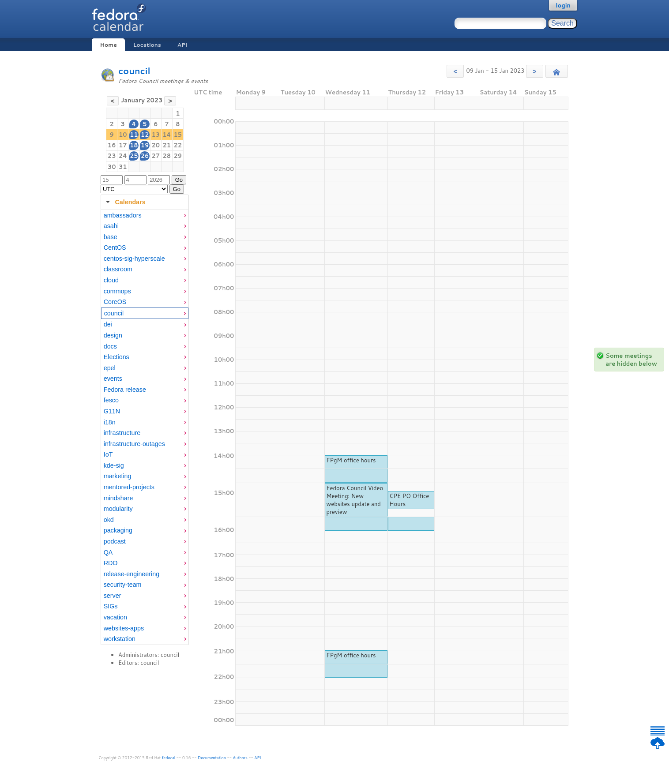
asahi (111, 225)
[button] (455, 71)
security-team (123, 584)
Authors (240, 758)
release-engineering (131, 574)
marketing (118, 476)
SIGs (111, 606)
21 (167, 145)
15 (178, 135)
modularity (118, 508)
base (110, 236)
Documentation (212, 758)
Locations (147, 45)
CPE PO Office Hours (409, 500)
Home (108, 45)
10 (123, 135)
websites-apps (124, 628)
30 (112, 167)
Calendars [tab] (124, 202)
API (182, 45)
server (112, 595)
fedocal (169, 758)
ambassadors (123, 215)
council (134, 71)
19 (145, 145)
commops (117, 291)
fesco (111, 400)
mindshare (118, 498)
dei (108, 324)
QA (108, 552)
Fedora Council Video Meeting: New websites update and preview (354, 500)
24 (123, 156)
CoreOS (115, 301)
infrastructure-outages (134, 443)
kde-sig (114, 465)
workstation (119, 638)
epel (110, 367)
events (113, 378)
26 (145, 156)
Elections (116, 356)
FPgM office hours (351, 460)
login (563, 5)
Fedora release (125, 389)
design (113, 335)
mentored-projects (129, 487)
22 (178, 145)
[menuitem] (144, 215)
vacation (115, 617)
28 (167, 156)
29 (178, 156)
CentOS (115, 247)
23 (112, 156)
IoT (108, 454)
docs (110, 346)
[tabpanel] (145, 427)
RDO (111, 562)
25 (134, 156)
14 (166, 135)
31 (123, 167)
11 (134, 135)
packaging (118, 530)
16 (112, 145)
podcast (115, 541)
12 (145, 135)
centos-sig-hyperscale (134, 258)
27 (155, 156)
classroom (118, 269)
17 (123, 145)
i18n (110, 422)
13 (155, 135)
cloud (111, 280)
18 (134, 145)
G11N (112, 411)
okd (109, 519)
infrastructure (122, 432)
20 (155, 145)
